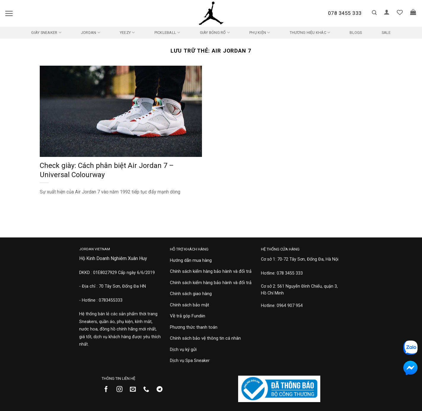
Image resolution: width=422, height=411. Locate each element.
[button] (8, 13)
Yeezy (127, 32)
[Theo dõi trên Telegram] (162, 389)
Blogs (356, 32)
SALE (386, 32)
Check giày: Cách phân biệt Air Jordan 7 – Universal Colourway (107, 170)
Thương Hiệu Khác (310, 32)
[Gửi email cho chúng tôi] (135, 389)
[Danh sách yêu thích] (399, 12)
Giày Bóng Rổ (215, 32)
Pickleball (167, 32)
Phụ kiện (259, 32)
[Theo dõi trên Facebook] (108, 389)
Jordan (90, 32)
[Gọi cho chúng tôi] (148, 389)
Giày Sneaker (46, 32)
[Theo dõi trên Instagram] (122, 389)
